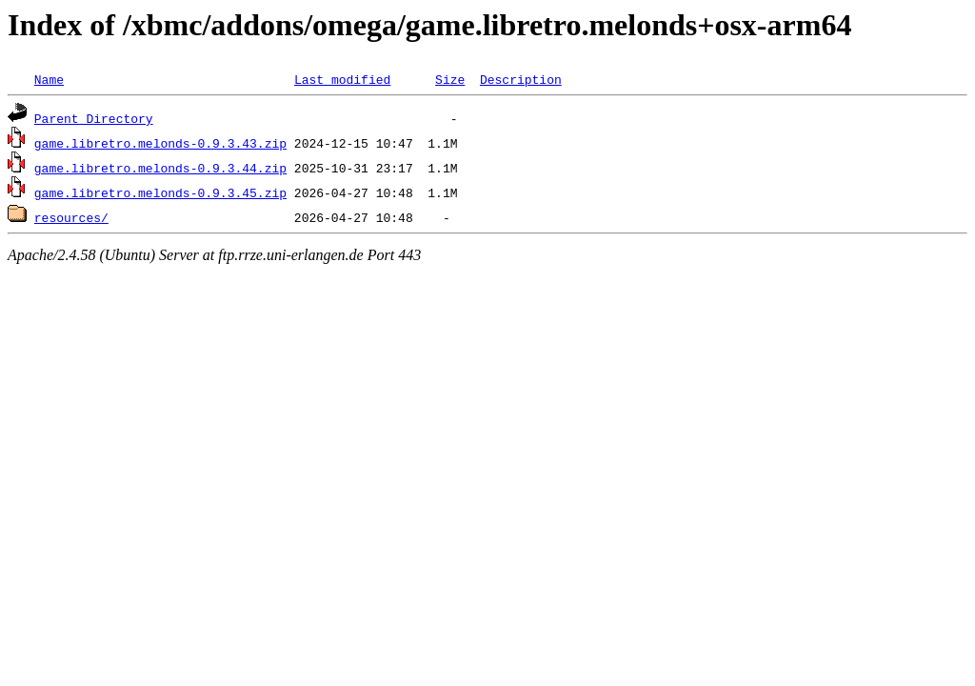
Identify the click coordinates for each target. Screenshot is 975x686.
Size (450, 79)
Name (49, 79)
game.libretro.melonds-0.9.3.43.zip (160, 142)
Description (521, 79)
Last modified (342, 79)
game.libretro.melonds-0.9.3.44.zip (160, 167)
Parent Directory (93, 118)
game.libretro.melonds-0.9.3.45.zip (160, 192)
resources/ (71, 217)
